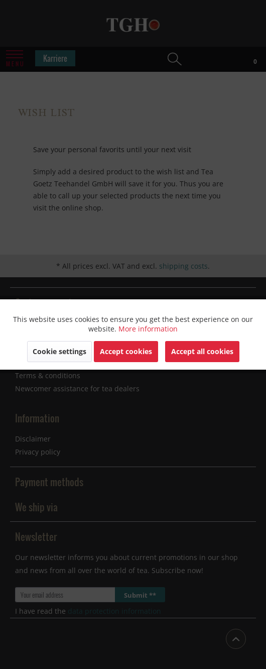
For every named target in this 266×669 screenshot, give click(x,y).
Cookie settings (59, 351)
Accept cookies (126, 351)
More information (148, 328)
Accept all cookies (202, 351)
